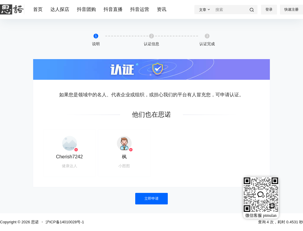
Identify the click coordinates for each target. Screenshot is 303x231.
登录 (269, 9)
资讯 (161, 9)
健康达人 (69, 166)
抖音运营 (139, 9)
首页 (38, 9)
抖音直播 (113, 9)
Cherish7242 (69, 156)
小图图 (124, 166)
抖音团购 (86, 9)
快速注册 (291, 9)
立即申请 (151, 198)
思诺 (34, 222)
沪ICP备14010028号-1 (65, 222)
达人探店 (59, 9)
